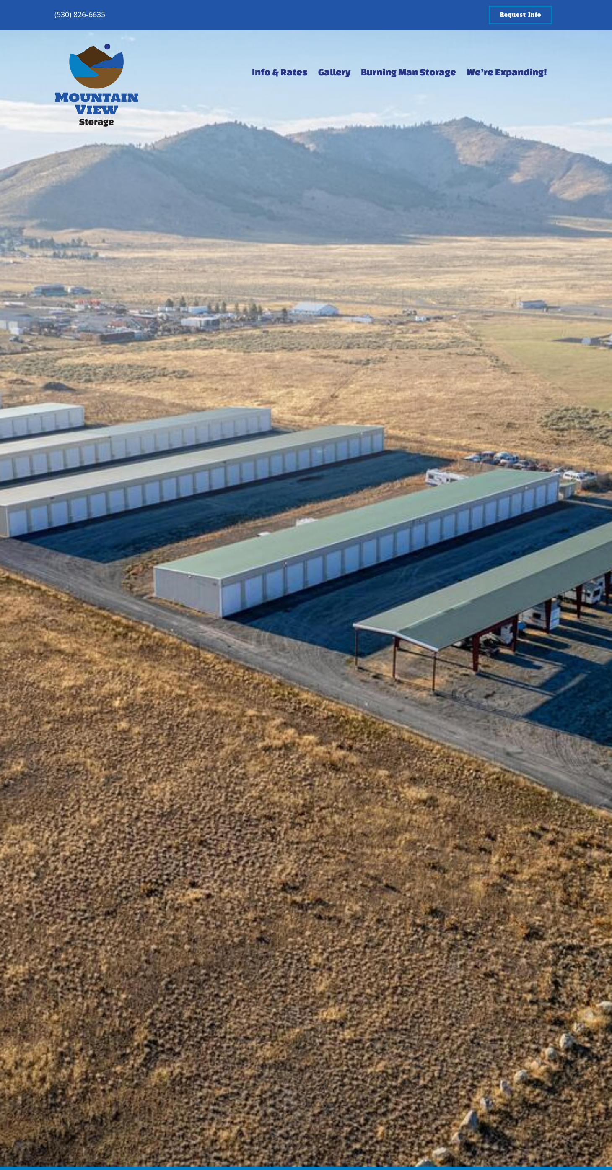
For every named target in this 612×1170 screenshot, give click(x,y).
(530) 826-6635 (79, 14)
